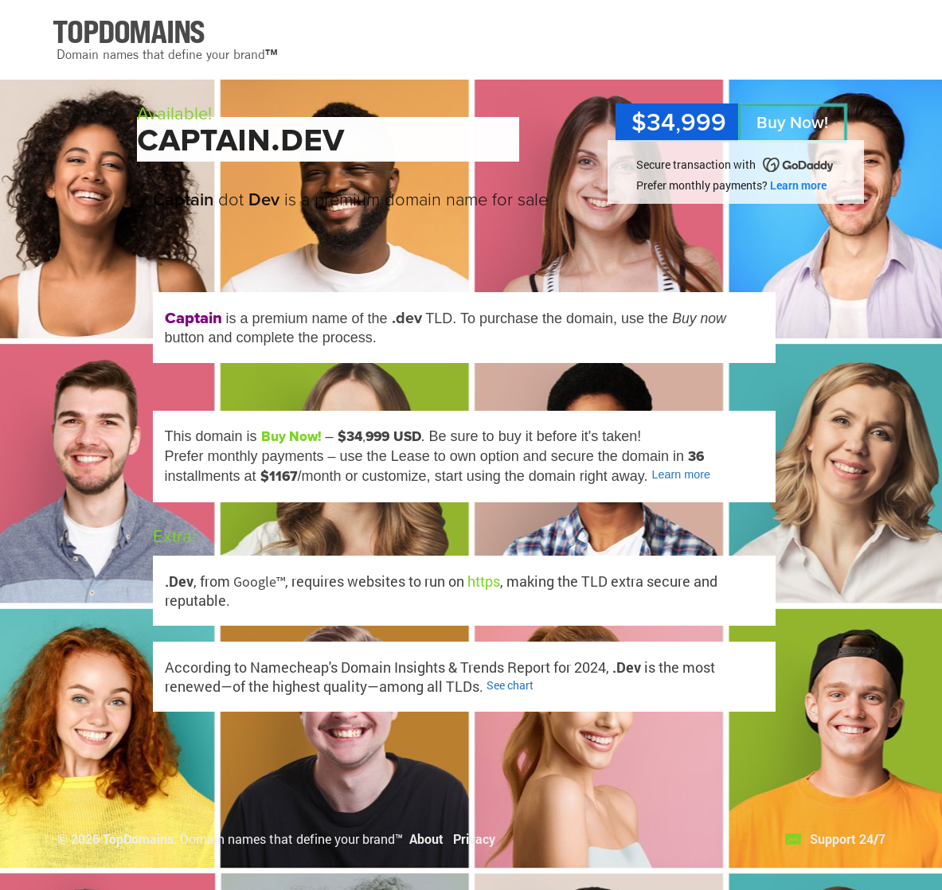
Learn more (798, 185)
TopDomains (138, 838)
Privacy (474, 838)
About (426, 838)
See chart (510, 685)
